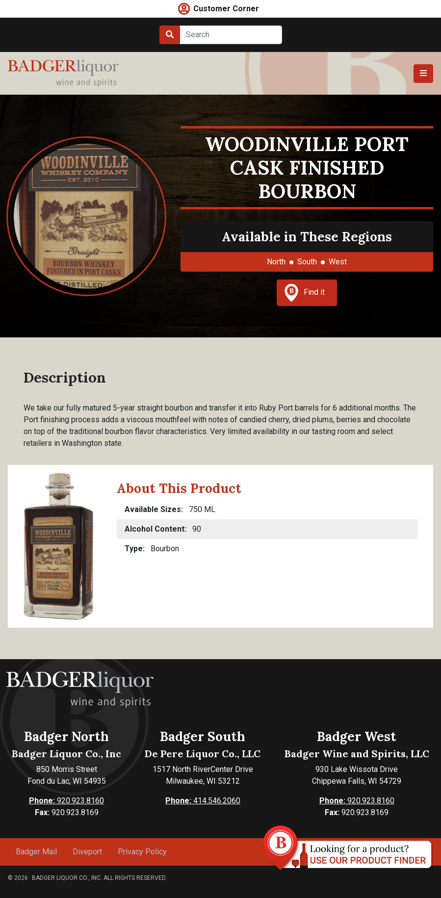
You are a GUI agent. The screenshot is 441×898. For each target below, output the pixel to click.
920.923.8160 (66, 800)
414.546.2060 (202, 800)
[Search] (231, 35)
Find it (304, 293)
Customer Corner (226, 8)
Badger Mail (36, 851)
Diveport (87, 851)
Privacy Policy (142, 851)
